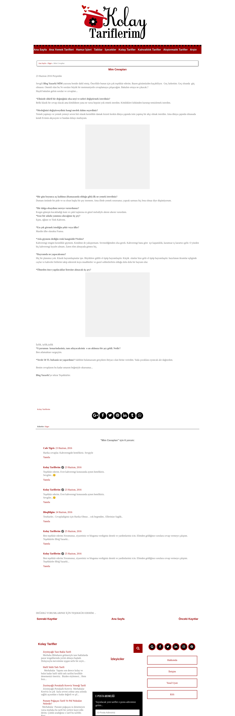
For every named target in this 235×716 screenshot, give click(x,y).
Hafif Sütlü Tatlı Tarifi (53, 632)
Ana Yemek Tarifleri (61, 49)
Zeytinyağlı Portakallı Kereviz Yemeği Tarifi (64, 650)
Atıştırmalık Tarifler (175, 49)
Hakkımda (172, 625)
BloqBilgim (49, 477)
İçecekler (110, 49)
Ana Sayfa (40, 49)
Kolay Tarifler (127, 49)
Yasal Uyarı (172, 648)
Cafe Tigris (49, 413)
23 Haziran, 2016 (63, 413)
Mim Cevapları (117, 69)
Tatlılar (98, 49)
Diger (50, 63)
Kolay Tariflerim (51, 432)
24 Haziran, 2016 (64, 477)
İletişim (172, 636)
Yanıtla (46, 422)
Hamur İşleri (84, 49)
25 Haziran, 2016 (73, 496)
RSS (172, 659)
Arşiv (193, 49)
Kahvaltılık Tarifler (149, 49)
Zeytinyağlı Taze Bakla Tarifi (57, 616)
